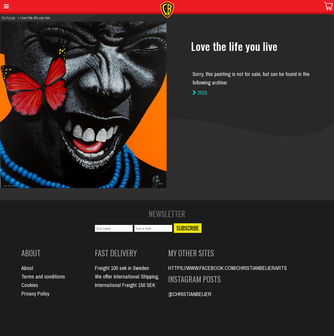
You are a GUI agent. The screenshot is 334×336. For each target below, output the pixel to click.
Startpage (8, 17)
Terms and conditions (43, 276)
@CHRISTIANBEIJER (189, 294)
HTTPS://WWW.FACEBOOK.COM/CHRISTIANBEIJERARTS (227, 268)
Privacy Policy (35, 293)
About (27, 268)
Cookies (29, 285)
